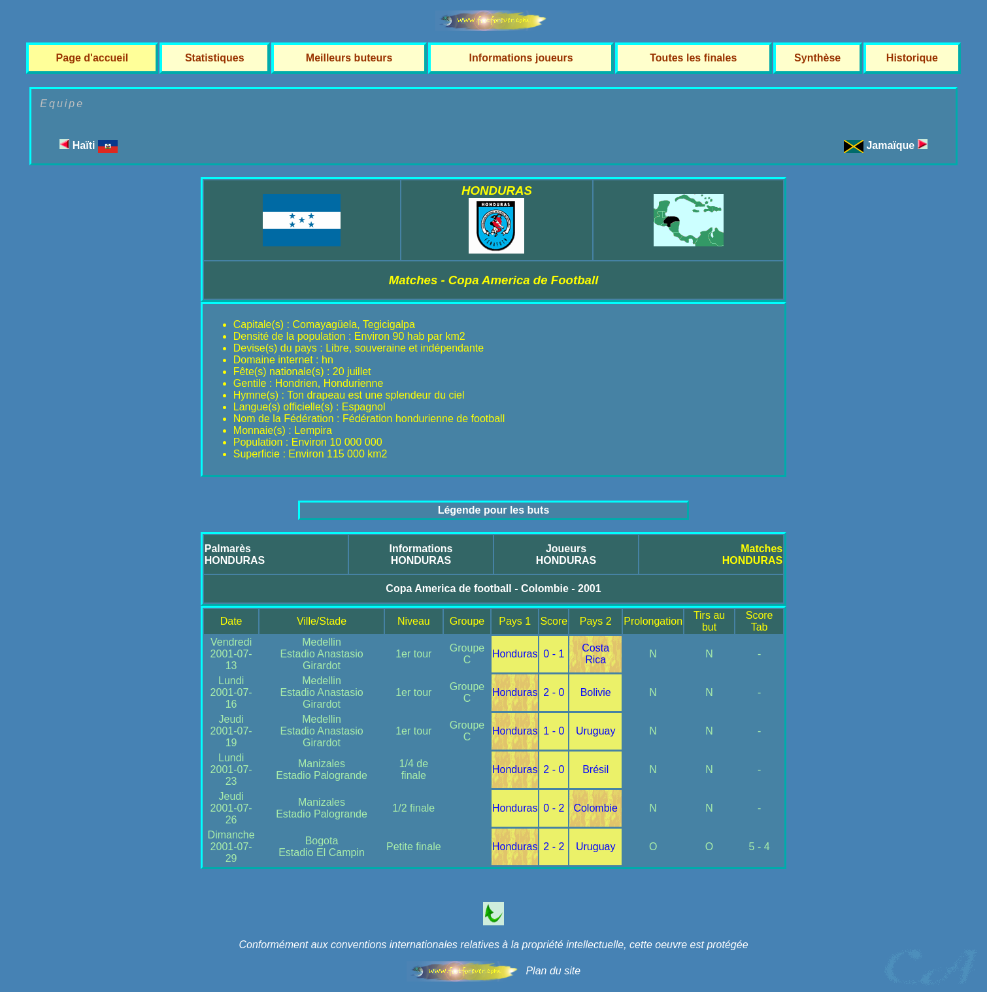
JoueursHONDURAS (566, 554)
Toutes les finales (693, 57)
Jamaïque (896, 145)
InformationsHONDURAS (420, 554)
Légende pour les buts (494, 510)
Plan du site (553, 970)
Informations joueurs (521, 57)
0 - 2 (553, 808)
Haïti (88, 145)
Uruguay (595, 730)
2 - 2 (553, 846)
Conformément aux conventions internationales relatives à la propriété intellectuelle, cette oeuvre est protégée (493, 944)
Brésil (595, 769)
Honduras (514, 653)
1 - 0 (553, 730)
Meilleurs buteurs (349, 57)
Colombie (595, 808)
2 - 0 (553, 692)
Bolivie (595, 692)
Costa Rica (595, 653)
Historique (912, 57)
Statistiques (214, 57)
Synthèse (817, 57)
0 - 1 (553, 653)
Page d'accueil (92, 57)
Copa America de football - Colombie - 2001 (493, 588)
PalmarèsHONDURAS (235, 554)
